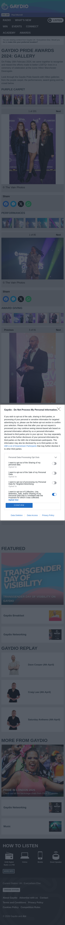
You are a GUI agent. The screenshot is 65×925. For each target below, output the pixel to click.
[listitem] (32, 457)
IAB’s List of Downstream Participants (20, 446)
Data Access (32, 515)
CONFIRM (19, 505)
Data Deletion (17, 515)
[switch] (54, 463)
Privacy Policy (48, 515)
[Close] (59, 410)
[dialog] (32, 463)
